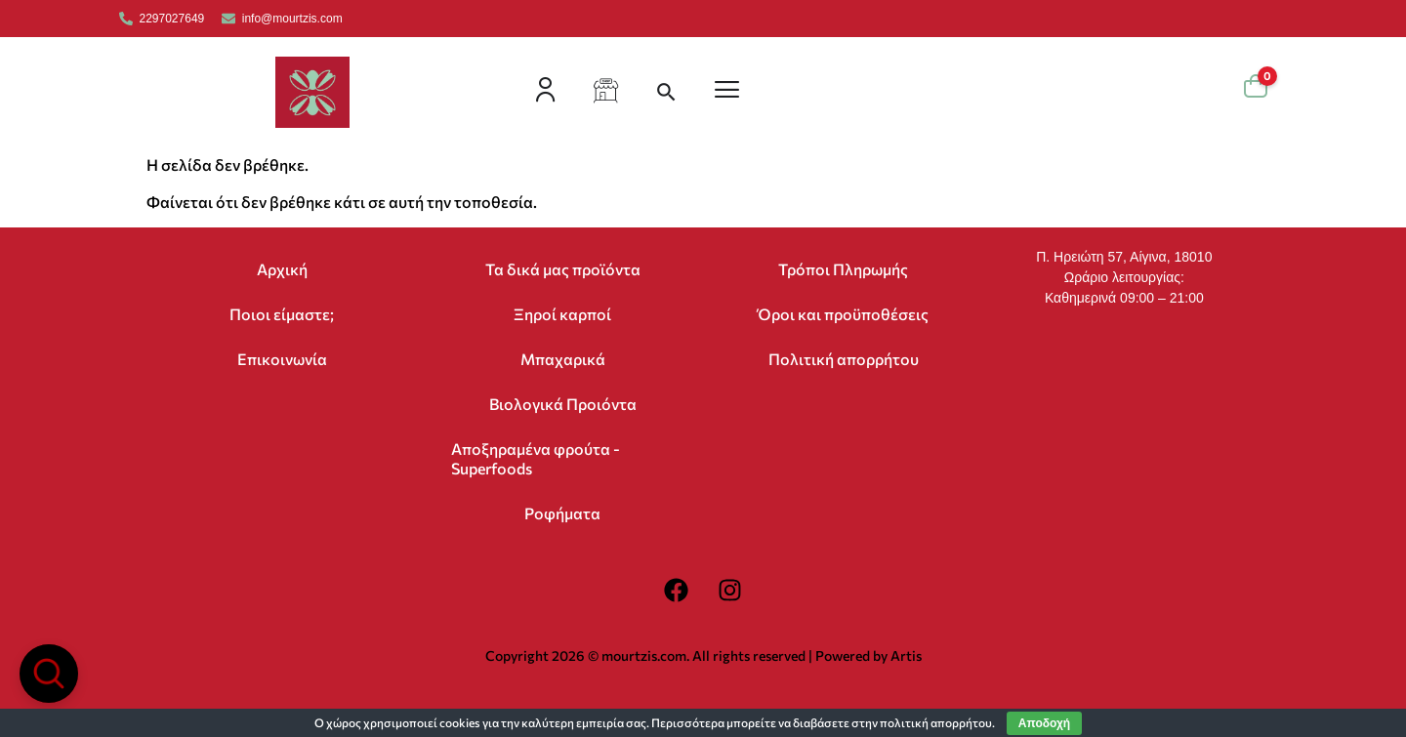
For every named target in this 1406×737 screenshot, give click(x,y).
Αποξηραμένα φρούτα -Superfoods (535, 458)
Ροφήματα (562, 513)
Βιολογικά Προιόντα (563, 403)
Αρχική (282, 269)
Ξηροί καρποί (562, 314)
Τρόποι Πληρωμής (843, 269)
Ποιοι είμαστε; (281, 314)
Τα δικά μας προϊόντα (563, 269)
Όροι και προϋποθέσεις (843, 314)
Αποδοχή (1044, 723)
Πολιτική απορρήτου (843, 358)
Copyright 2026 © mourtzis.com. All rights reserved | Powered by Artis (703, 655)
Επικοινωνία (282, 358)
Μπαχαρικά (562, 358)
